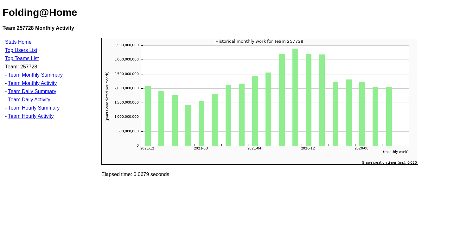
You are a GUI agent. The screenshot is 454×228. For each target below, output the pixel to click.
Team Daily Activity (29, 99)
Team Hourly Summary (34, 108)
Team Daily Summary (32, 91)
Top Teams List (22, 58)
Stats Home (18, 42)
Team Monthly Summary (35, 75)
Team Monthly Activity (32, 83)
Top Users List (21, 50)
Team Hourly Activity (31, 116)
